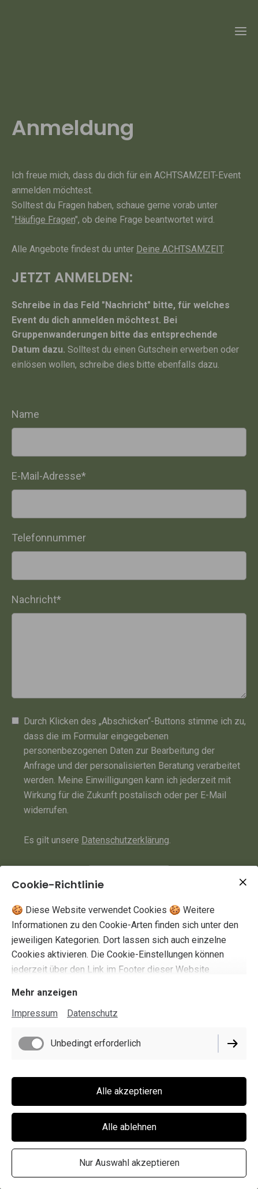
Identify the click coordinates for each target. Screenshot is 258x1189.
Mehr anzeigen (44, 992)
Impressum (35, 1013)
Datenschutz (92, 1013)
